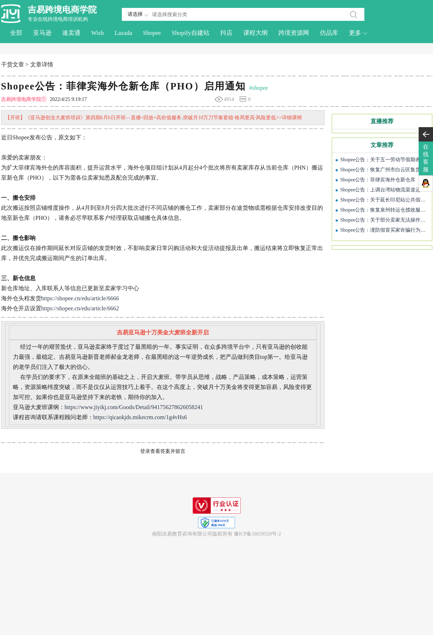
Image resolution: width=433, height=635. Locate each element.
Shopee (152, 32)
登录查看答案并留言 (162, 451)
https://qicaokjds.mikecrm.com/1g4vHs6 (140, 417)
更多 (358, 32)
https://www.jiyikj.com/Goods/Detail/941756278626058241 (134, 407)
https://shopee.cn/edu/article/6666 (80, 298)
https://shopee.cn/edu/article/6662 (80, 308)
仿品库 (329, 32)
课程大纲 (255, 32)
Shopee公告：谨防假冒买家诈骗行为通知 (385, 230)
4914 (229, 99)
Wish (97, 32)
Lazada (123, 32)
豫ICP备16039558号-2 (257, 534)
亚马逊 (42, 32)
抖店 (226, 32)
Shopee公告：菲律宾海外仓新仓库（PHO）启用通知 (123, 86)
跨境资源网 (293, 32)
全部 (16, 32)
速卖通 (71, 32)
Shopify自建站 (190, 32)
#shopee (258, 88)
